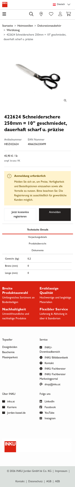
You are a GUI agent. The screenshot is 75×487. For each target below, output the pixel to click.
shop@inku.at (50, 384)
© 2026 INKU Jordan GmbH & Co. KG (29, 471)
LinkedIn (47, 401)
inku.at (8, 401)
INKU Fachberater (53, 368)
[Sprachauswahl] (62, 4)
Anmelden (55, 212)
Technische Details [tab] (37, 230)
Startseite (7, 26)
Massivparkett (10, 357)
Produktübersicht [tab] (37, 244)
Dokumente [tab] (38, 250)
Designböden (9, 347)
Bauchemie (8, 352)
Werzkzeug (13, 30)
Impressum (61, 471)
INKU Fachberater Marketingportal (53, 376)
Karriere (9, 407)
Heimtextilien (25, 26)
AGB (48, 481)
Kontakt (47, 363)
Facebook (48, 407)
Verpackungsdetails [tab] (37, 237)
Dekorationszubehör (49, 26)
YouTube (47, 413)
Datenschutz (35, 481)
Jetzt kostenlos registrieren (20, 214)
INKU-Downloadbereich (50, 349)
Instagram (48, 418)
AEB (57, 481)
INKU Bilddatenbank (54, 357)
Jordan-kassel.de (14, 413)
